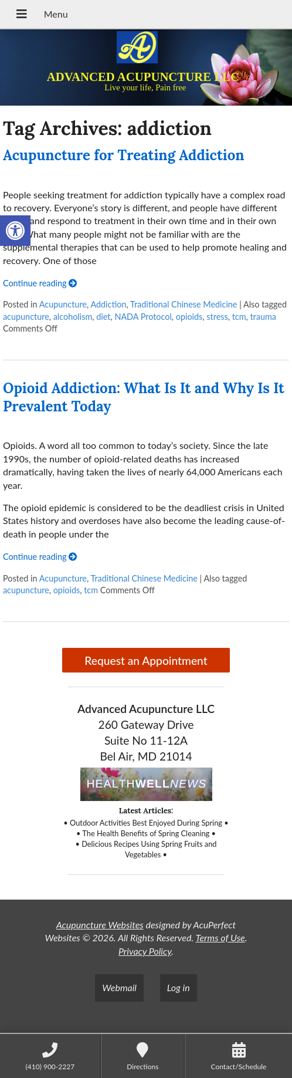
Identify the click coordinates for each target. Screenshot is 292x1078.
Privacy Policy (144, 951)
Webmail (119, 987)
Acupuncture (63, 304)
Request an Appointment (145, 660)
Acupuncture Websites (100, 924)
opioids (189, 317)
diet (103, 317)
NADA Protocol (142, 317)
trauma (263, 317)
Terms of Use (220, 937)
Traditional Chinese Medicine (183, 304)
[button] (15, 230)
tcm (239, 317)
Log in (178, 987)
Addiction (108, 304)
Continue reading (40, 283)
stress (217, 317)
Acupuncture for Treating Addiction (124, 155)
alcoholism (73, 317)
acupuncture (26, 317)
